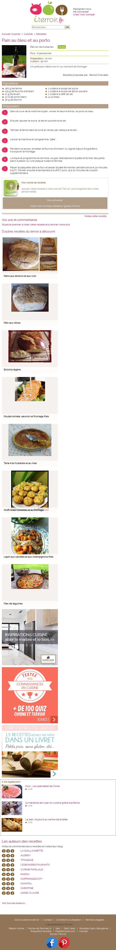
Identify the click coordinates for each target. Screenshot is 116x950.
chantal (26, 883)
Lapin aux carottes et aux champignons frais (28, 556)
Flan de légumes (13, 603)
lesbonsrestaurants (35, 864)
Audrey (25, 855)
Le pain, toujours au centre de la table (46, 819)
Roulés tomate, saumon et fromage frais (26, 416)
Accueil (6, 34)
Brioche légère (12, 369)
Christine (27, 888)
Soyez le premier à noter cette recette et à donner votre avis (36, 224)
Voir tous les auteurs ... (14, 903)
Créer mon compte (84, 14)
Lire (30, 789)
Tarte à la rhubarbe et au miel (20, 463)
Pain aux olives (12, 322)
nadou (25, 874)
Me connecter (81, 11)
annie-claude (30, 892)
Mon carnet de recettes (33, 182)
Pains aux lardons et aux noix (20, 276)
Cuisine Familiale (32, 869)
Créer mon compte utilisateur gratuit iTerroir (55, 206)
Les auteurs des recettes (22, 841)
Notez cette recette (95, 216)
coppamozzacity (31, 878)
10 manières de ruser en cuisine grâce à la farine (52, 802)
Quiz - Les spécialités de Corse (42, 786)
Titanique (27, 860)
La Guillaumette (32, 850)
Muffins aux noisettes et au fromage (24, 510)
